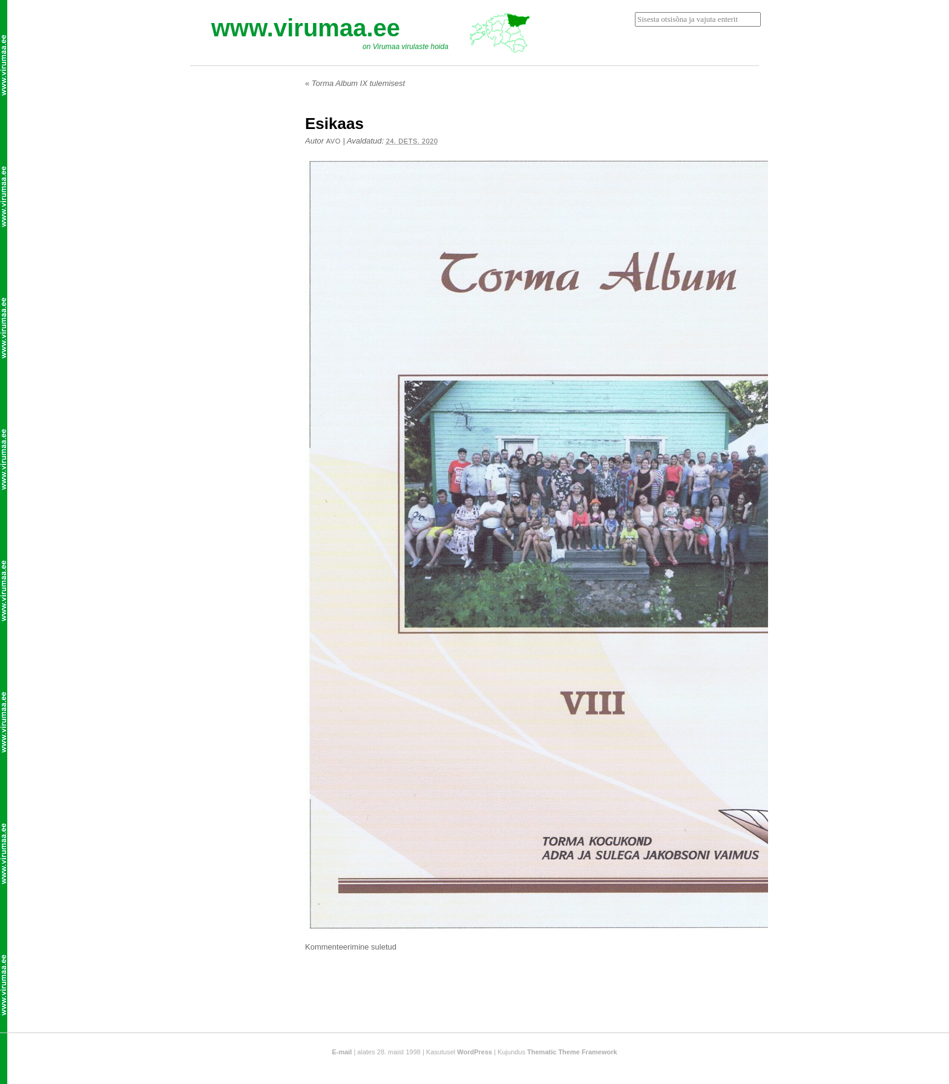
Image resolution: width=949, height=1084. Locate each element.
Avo (333, 141)
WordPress (474, 1052)
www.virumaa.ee (305, 28)
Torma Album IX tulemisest (355, 83)
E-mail (342, 1052)
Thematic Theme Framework (572, 1052)
